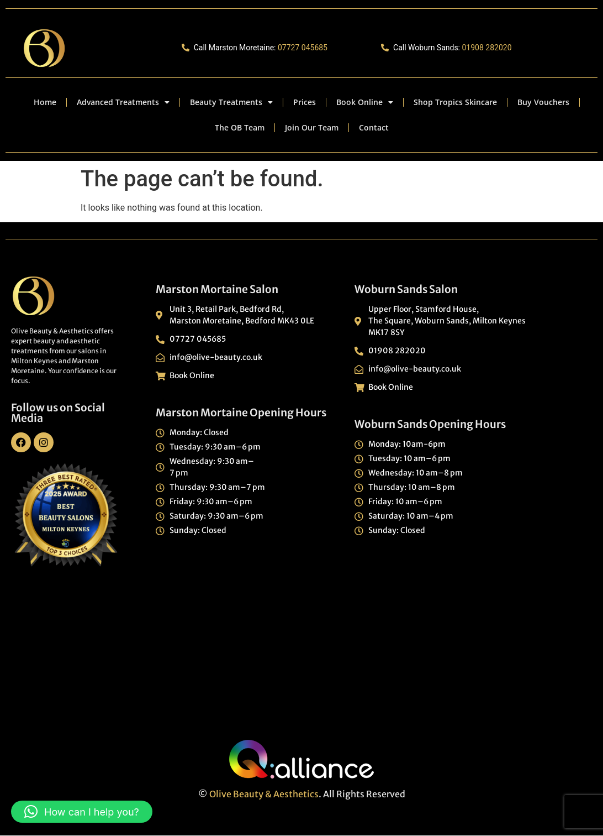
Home (45, 102)
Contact (374, 127)
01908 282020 (486, 47)
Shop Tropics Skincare (455, 102)
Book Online (364, 102)
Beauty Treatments (231, 102)
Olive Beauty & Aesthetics (264, 794)
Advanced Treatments (123, 102)
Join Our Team (311, 127)
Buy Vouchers (543, 102)
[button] (81, 812)
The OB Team (240, 127)
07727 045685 (302, 47)
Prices (304, 102)
